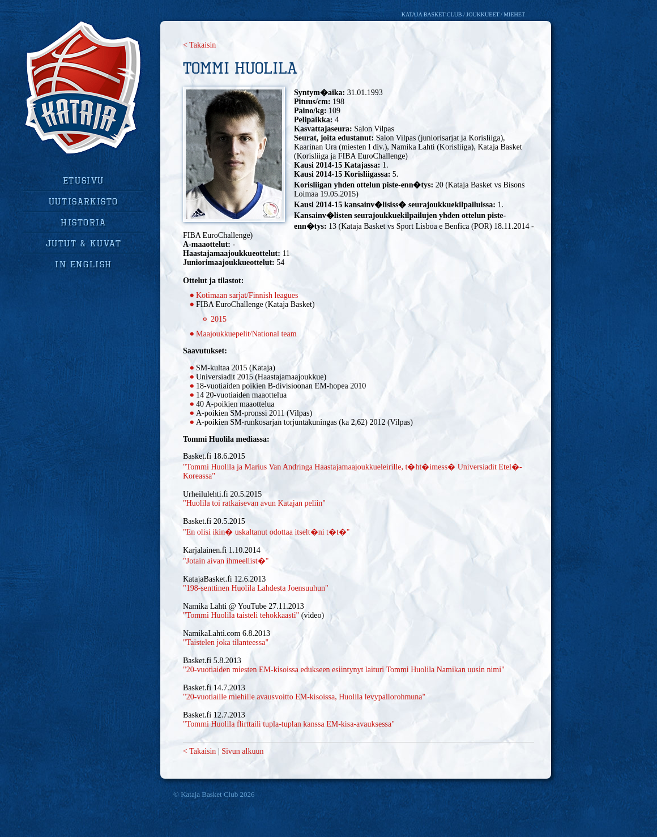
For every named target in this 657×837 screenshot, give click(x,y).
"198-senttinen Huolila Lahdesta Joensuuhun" (255, 588)
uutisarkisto (83, 201)
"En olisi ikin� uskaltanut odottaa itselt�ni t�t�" (266, 532)
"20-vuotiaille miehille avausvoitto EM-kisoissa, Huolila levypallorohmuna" (304, 697)
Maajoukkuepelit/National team (246, 334)
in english (83, 264)
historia (83, 222)
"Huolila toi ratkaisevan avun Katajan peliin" (254, 503)
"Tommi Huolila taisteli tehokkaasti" (241, 615)
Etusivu (83, 180)
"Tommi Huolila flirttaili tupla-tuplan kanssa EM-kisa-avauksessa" (289, 724)
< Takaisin (199, 45)
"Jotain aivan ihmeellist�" (225, 561)
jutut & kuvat (84, 243)
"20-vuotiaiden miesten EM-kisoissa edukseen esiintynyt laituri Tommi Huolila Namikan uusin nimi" (344, 669)
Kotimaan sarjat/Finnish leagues (247, 295)
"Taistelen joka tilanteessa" (225, 642)
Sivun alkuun (242, 751)
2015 (219, 319)
